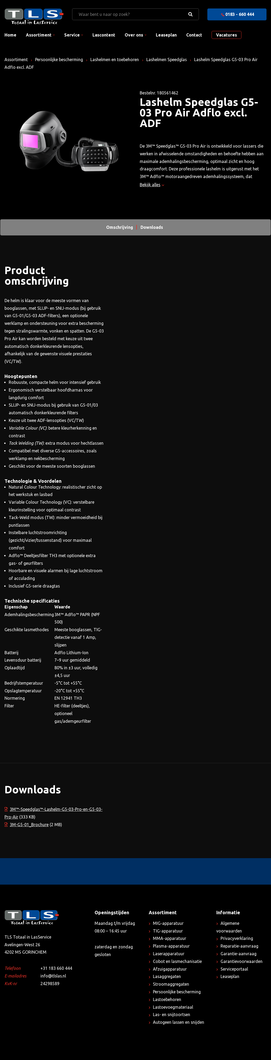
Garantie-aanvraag (238, 953)
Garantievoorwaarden (242, 961)
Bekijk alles (152, 184)
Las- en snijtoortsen (172, 1014)
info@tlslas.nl (53, 975)
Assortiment (39, 35)
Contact (194, 35)
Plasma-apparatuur (171, 946)
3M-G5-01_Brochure (26, 824)
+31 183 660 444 (56, 968)
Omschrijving (119, 227)
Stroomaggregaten (171, 984)
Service (72, 35)
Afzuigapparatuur (170, 969)
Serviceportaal (234, 969)
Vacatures (226, 35)
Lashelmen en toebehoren (115, 59)
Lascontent (103, 35)
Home (10, 35)
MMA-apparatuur (169, 938)
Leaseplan (166, 35)
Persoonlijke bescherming (60, 59)
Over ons (134, 35)
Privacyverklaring (237, 938)
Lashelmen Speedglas (168, 59)
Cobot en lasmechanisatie (177, 961)
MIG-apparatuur (168, 923)
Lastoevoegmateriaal (173, 1007)
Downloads (152, 227)
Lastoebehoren (167, 999)
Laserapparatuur (169, 953)
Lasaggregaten (167, 976)
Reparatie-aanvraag (239, 946)
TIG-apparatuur (168, 931)
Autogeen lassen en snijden (179, 1022)
